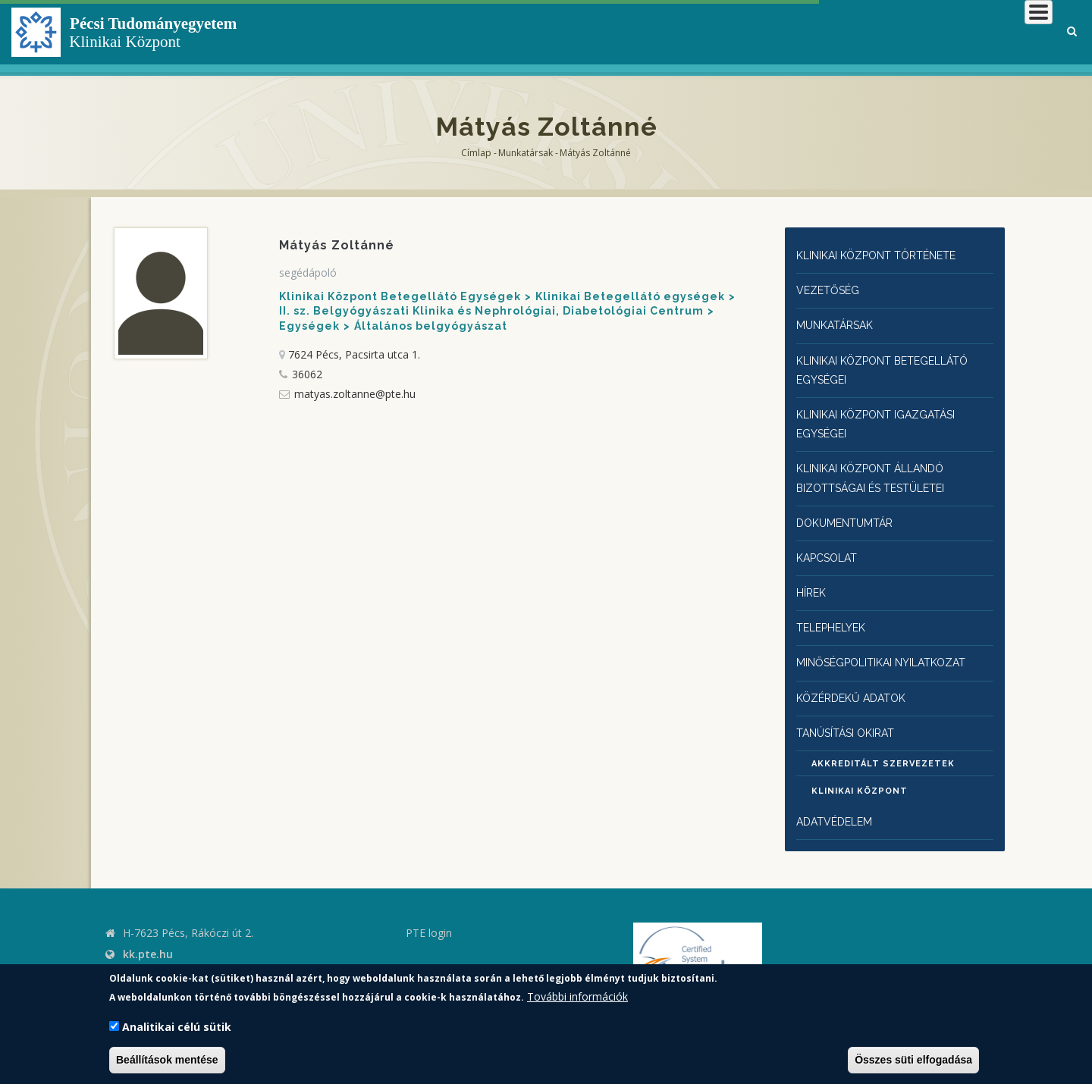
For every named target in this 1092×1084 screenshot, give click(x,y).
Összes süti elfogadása (913, 1060)
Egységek (309, 326)
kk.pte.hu (148, 934)
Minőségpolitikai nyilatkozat (892, 644)
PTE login (429, 913)
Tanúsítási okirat (853, 712)
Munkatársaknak (991, 34)
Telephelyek (835, 611)
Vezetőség (830, 288)
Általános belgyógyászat (430, 326)
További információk (577, 996)
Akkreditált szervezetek (883, 745)
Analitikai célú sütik (176, 1027)
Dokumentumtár (849, 510)
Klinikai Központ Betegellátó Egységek (400, 296)
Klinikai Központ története (887, 255)
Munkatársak (525, 152)
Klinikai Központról (647, 34)
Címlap (476, 152)
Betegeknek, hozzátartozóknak (823, 34)
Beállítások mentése (167, 1060)
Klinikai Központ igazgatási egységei (886, 416)
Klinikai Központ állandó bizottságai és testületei (881, 467)
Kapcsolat (830, 544)
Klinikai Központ (859, 772)
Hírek (813, 577)
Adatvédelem (837, 802)
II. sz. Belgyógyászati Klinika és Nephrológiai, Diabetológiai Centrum (491, 311)
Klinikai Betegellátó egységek (630, 296)
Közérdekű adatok (855, 678)
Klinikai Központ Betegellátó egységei (893, 364)
